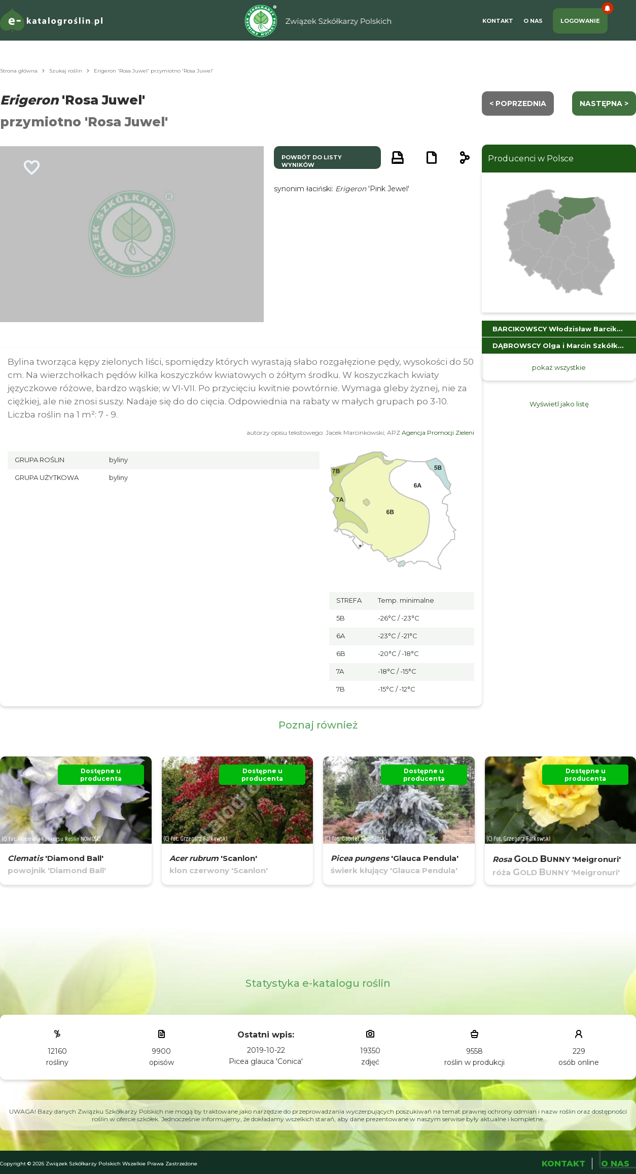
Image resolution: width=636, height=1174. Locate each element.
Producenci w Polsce (531, 158)
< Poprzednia (517, 103)
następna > (604, 103)
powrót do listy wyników (311, 161)
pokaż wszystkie (559, 367)
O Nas (533, 20)
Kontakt (497, 20)
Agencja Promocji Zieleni (438, 432)
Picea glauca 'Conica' (266, 1061)
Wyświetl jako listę (559, 404)
